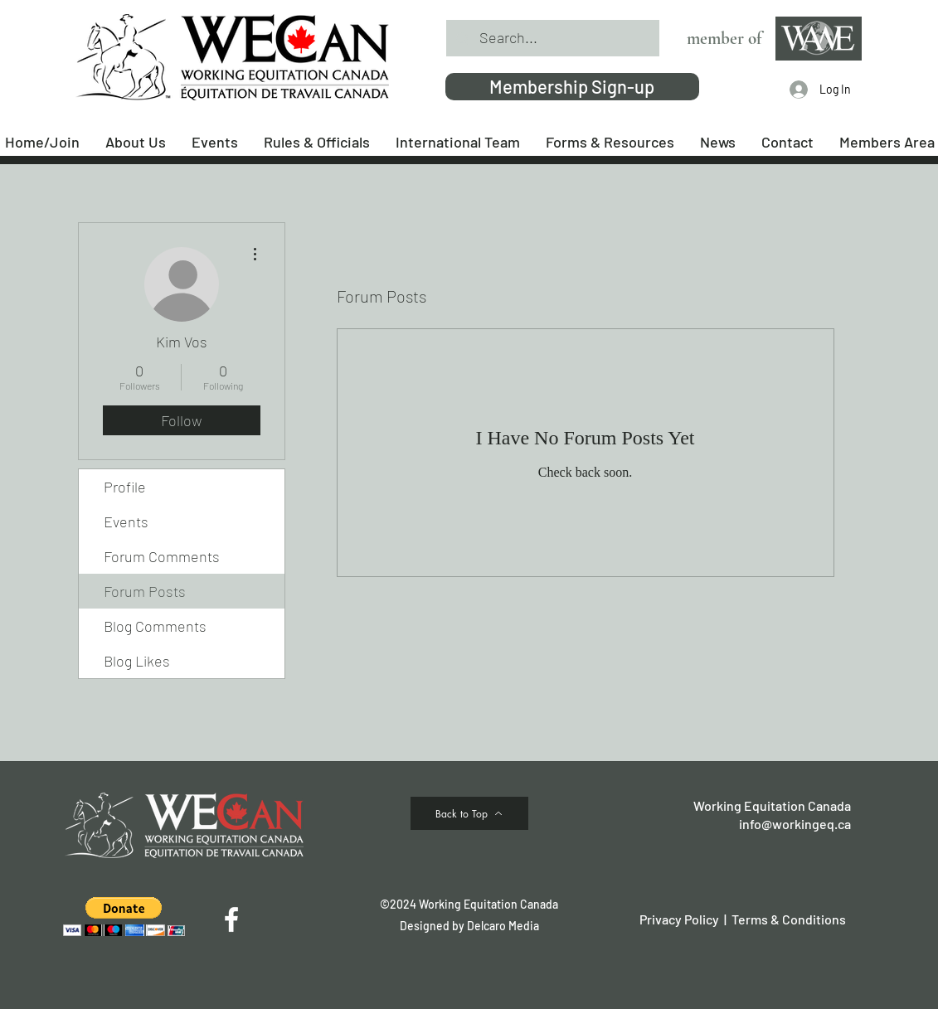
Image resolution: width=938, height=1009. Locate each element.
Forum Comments (162, 556)
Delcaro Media (503, 926)
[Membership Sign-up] (572, 86)
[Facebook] (231, 919)
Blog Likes (137, 661)
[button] (124, 916)
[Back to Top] (469, 813)
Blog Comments (155, 626)
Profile (125, 487)
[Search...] (552, 38)
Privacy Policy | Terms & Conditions (742, 919)
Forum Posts (145, 591)
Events (126, 521)
